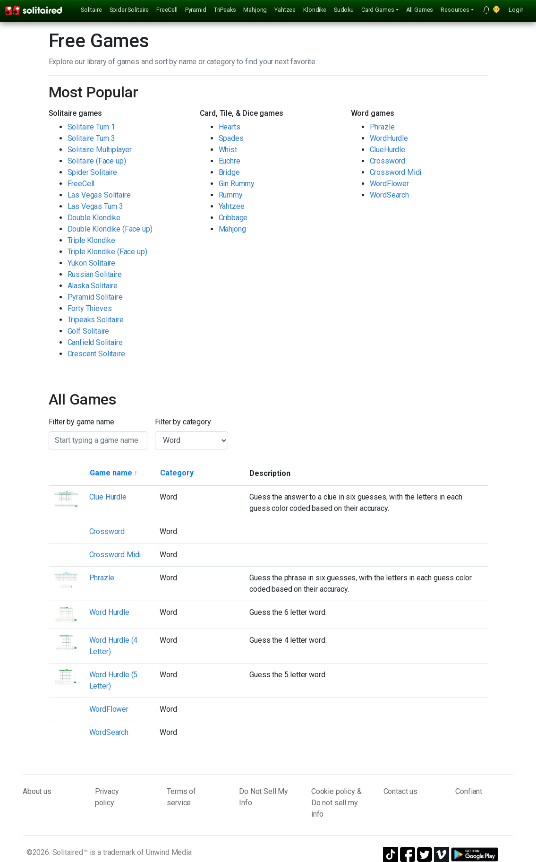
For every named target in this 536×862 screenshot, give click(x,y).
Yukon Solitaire (92, 263)
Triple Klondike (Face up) (107, 251)
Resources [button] (455, 9)
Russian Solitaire (95, 274)
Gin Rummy (237, 183)
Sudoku (344, 9)
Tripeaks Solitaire (96, 319)
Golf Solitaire (89, 331)
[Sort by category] (177, 473)
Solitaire (91, 9)
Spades (231, 138)
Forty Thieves (90, 308)
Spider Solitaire (129, 9)
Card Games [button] (377, 9)
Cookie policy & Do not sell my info (336, 803)
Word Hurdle (109, 612)
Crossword (388, 160)
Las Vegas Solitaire (99, 194)
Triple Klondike (92, 240)
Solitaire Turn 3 (91, 138)
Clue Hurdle (108, 496)
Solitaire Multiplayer (100, 149)
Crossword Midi (396, 172)
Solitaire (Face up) (97, 160)
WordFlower (389, 183)
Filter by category (183, 421)
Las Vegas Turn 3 (95, 206)
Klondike (314, 9)
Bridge (229, 172)
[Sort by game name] (113, 473)
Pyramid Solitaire (95, 297)
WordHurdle (389, 138)
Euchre (229, 160)
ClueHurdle (387, 149)
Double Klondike (94, 217)
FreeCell (167, 9)
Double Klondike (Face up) (110, 228)
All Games (420, 9)
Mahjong (255, 9)
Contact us (400, 791)
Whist (228, 149)
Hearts (229, 126)
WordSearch (389, 194)
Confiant (468, 791)
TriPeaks (225, 9)
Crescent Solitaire (96, 353)
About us (37, 791)
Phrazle (382, 126)
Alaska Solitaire (93, 285)
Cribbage (233, 217)
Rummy (231, 194)
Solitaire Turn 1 (91, 126)
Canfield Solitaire (95, 342)
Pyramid (195, 9)
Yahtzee (285, 9)
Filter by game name (81, 421)
